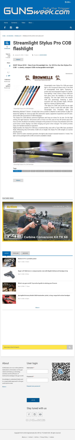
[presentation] (41, 392)
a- (6, 76)
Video (23, 22)
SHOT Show (58, 171)
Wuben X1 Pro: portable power (27, 258)
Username (30, 367)
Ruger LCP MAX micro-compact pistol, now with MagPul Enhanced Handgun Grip (43, 271)
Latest (6, 253)
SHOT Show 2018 (67, 171)
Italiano (18, 59)
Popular (15, 253)
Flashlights (40, 171)
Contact (30, 437)
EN (68, 2)
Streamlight (17, 171)
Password (30, 376)
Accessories (43, 55)
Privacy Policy (44, 437)
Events (33, 171)
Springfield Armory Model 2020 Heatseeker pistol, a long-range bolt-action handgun (44, 295)
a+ (9, 76)
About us (24, 437)
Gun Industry (49, 171)
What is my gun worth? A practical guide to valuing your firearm (37, 283)
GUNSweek (7, 48)
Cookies (52, 437)
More (30, 22)
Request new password (33, 386)
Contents (14, 22)
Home (6, 22)
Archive (25, 253)
